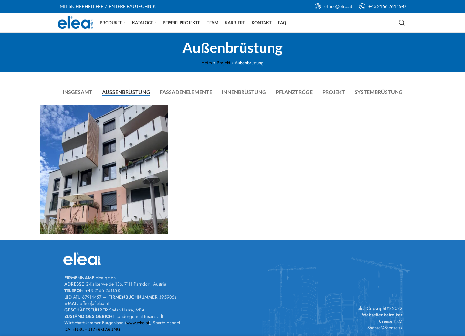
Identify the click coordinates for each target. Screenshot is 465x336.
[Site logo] (75, 22)
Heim (207, 62)
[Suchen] (402, 22)
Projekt (223, 62)
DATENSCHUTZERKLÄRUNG (92, 329)
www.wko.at (137, 323)
